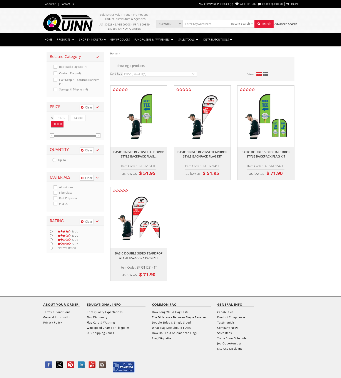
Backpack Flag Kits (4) (73, 67)
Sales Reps (224, 333)
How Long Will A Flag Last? (170, 312)
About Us (50, 4)
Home (48, 39)
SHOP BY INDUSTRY (91, 39)
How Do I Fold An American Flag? (174, 333)
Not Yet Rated (67, 248)
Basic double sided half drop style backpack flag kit (266, 154)
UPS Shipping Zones (100, 333)
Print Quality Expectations (105, 312)
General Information (57, 317)
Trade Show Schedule (232, 338)
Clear (86, 107)
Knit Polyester (68, 198)
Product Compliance (231, 317)
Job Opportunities (229, 343)
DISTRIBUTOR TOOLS (216, 39)
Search (264, 24)
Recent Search (240, 23)
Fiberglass (65, 193)
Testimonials (226, 322)
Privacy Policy (52, 322)
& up (68, 231)
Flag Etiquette (161, 338)
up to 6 (63, 160)
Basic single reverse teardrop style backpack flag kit (202, 154)
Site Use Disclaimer (230, 349)
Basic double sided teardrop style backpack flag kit (139, 255)
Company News (227, 328)
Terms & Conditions (56, 312)
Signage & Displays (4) (73, 89)
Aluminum (66, 187)
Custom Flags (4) (70, 73)
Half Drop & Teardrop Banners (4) (79, 81)
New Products (120, 39)
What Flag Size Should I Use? (171, 328)
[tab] (75, 57)
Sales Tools (186, 39)
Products (63, 39)
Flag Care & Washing (101, 322)
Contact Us (67, 4)
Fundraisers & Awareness (152, 39)
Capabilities (225, 312)
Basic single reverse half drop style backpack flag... (138, 154)
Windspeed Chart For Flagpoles (108, 328)
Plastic (63, 203)
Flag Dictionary (97, 317)
